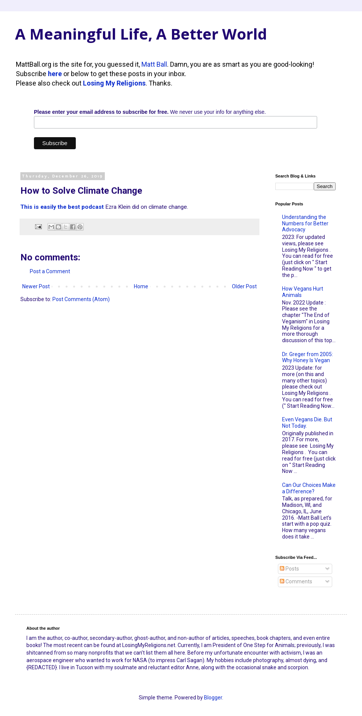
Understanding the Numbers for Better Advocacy (305, 223)
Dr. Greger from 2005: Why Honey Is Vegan (307, 357)
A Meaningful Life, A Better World (141, 33)
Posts (289, 569)
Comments (296, 581)
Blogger (213, 698)
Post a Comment (50, 271)
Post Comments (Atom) (81, 299)
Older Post (244, 286)
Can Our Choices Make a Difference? (309, 488)
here (55, 74)
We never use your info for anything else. (150, 112)
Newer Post (36, 286)
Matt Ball (154, 64)
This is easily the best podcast (62, 206)
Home (141, 286)
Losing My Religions (114, 83)
